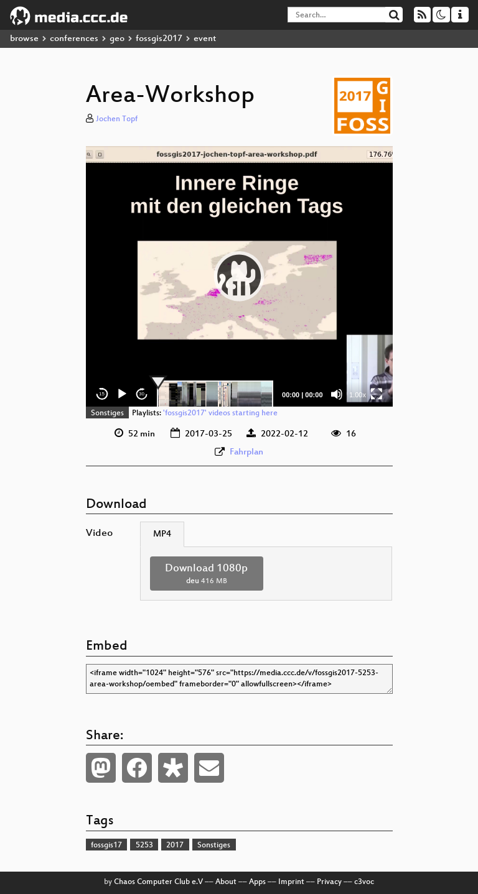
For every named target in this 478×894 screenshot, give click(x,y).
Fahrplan (246, 452)
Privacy (329, 882)
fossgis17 (106, 845)
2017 (175, 845)
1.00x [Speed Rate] (357, 395)
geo (117, 39)
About (226, 882)
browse (24, 39)
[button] (239, 276)
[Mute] (336, 394)
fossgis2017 (159, 39)
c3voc (364, 882)
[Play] (122, 394)
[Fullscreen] (376, 394)
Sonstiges (107, 413)
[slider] (215, 394)
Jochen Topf (117, 119)
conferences (74, 39)
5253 (144, 845)
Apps (257, 882)
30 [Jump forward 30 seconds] (141, 394)
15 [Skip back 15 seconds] (102, 394)
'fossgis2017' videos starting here (220, 413)
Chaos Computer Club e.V (158, 882)
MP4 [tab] (162, 534)
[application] (239, 276)
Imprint (291, 882)
